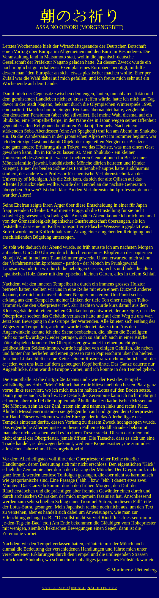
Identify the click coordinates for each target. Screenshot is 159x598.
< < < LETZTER (55, 588)
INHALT (78, 588)
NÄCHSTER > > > (102, 588)
